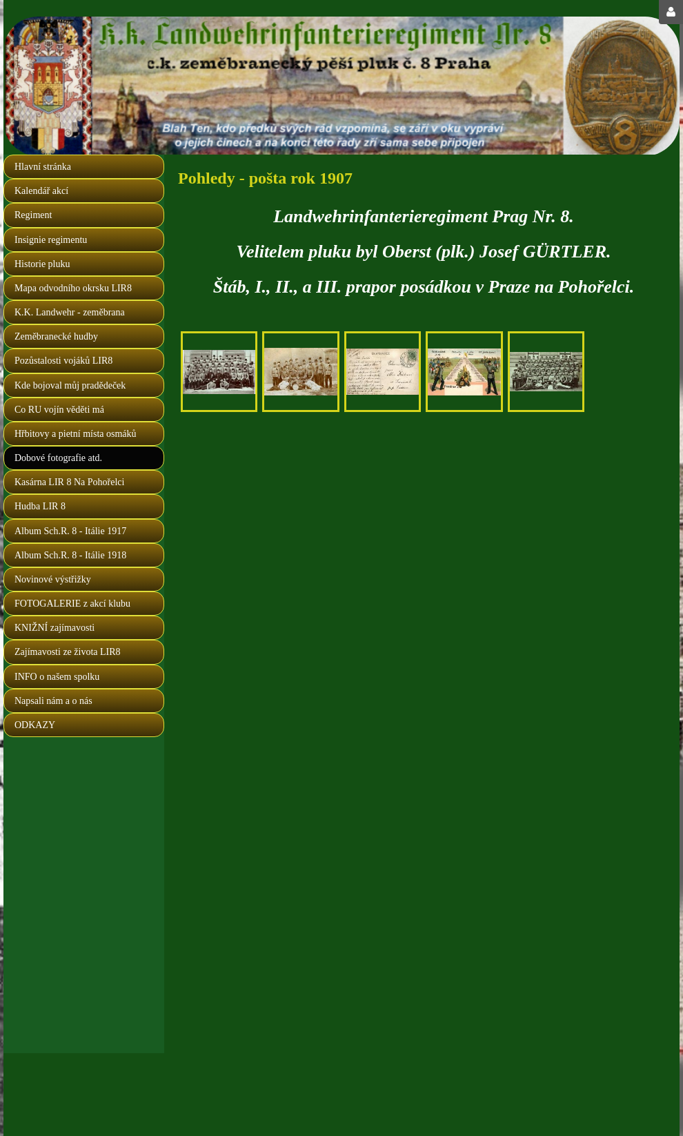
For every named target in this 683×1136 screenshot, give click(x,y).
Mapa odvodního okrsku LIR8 (73, 288)
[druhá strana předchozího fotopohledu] (382, 371)
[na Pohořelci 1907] (219, 371)
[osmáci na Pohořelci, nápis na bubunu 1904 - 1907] (300, 371)
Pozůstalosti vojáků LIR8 (63, 360)
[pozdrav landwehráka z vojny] (464, 371)
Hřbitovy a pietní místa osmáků (75, 434)
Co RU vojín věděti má (59, 409)
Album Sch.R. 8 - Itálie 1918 (70, 555)
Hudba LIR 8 (40, 506)
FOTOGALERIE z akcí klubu (72, 603)
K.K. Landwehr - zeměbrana (69, 312)
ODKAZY (34, 725)
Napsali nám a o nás (53, 701)
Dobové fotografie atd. (58, 458)
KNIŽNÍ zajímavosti (54, 628)
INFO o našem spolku (56, 677)
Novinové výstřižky (52, 579)
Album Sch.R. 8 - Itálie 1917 (70, 531)
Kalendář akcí (41, 191)
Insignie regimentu (50, 240)
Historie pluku (42, 264)
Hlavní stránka (42, 166)
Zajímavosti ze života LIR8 (67, 652)
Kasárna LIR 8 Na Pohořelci (69, 482)
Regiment (33, 215)
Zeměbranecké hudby (56, 336)
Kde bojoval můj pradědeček (70, 385)
